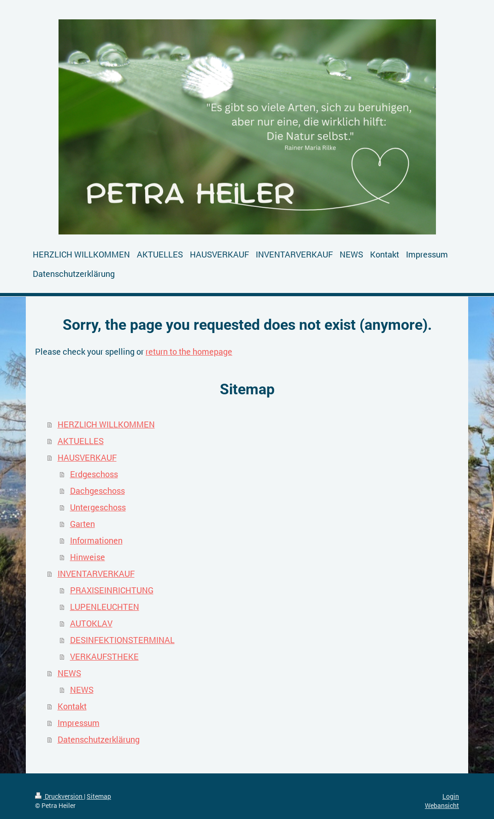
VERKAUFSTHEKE (104, 656)
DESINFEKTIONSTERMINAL (122, 639)
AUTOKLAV (91, 623)
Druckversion (59, 796)
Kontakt (72, 706)
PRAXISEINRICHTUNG (111, 590)
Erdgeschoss (94, 474)
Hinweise (87, 556)
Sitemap (99, 796)
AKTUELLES (81, 440)
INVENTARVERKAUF (96, 573)
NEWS (69, 673)
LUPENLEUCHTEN (104, 606)
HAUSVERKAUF (87, 457)
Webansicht (442, 805)
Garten (82, 523)
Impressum (79, 722)
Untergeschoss (98, 507)
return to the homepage (189, 351)
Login (450, 796)
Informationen (96, 540)
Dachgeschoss (97, 490)
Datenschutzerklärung (99, 739)
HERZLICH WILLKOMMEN (106, 424)
